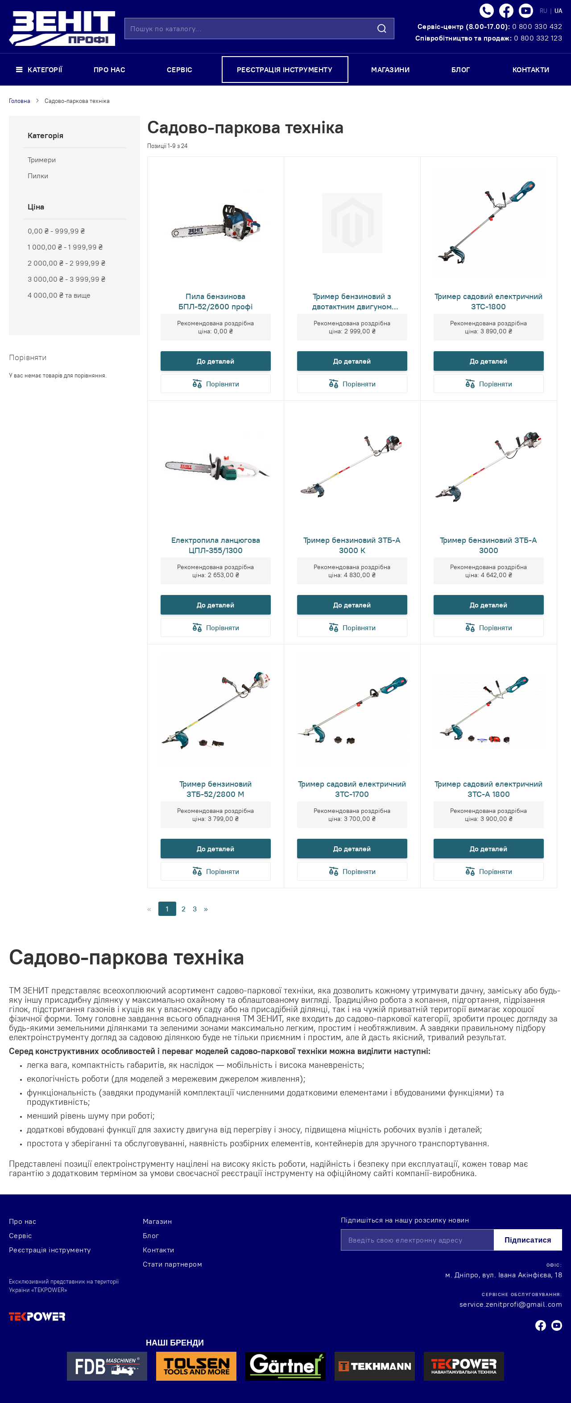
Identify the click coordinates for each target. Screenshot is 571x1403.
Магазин (157, 1221)
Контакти (158, 1249)
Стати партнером (172, 1263)
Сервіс (20, 1235)
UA (558, 10)
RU (544, 10)
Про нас (22, 1221)
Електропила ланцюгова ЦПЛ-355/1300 (215, 545)
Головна (19, 100)
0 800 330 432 (537, 26)
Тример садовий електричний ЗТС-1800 (488, 301)
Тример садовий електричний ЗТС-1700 (352, 789)
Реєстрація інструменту (50, 1249)
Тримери (42, 159)
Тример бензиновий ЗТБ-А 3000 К (352, 545)
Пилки (38, 175)
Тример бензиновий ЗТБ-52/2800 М (215, 789)
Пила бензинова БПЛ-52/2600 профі (215, 301)
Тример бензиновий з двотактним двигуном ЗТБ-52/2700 (352, 301)
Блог (151, 1235)
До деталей (215, 361)
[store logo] (62, 28)
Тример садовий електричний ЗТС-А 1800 (488, 789)
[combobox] (259, 28)
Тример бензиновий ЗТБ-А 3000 (488, 545)
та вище (59, 295)
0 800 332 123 (538, 37)
